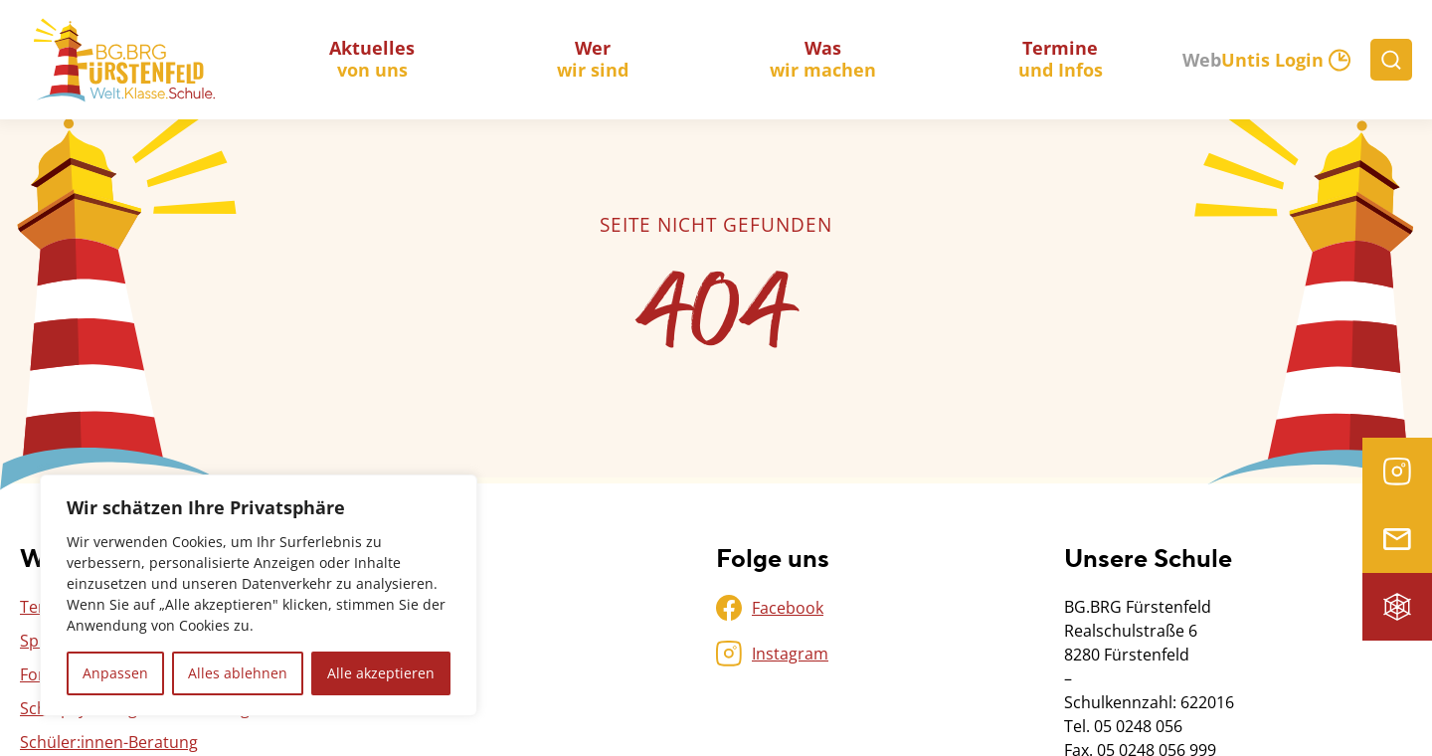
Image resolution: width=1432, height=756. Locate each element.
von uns (372, 59)
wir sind (592, 59)
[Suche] (1391, 60)
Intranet (1397, 607)
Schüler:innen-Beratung (109, 742)
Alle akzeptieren (381, 672)
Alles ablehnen (237, 672)
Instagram (1397, 471)
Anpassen (115, 672)
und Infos (1060, 59)
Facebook (787, 608)
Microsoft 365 (1397, 539)
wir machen (823, 59)
